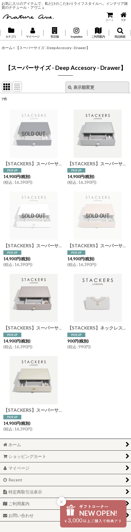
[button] (55, 33)
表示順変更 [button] (81, 87)
